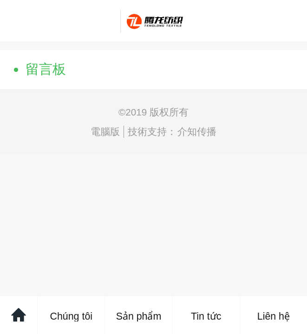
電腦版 (105, 131)
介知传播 (196, 131)
